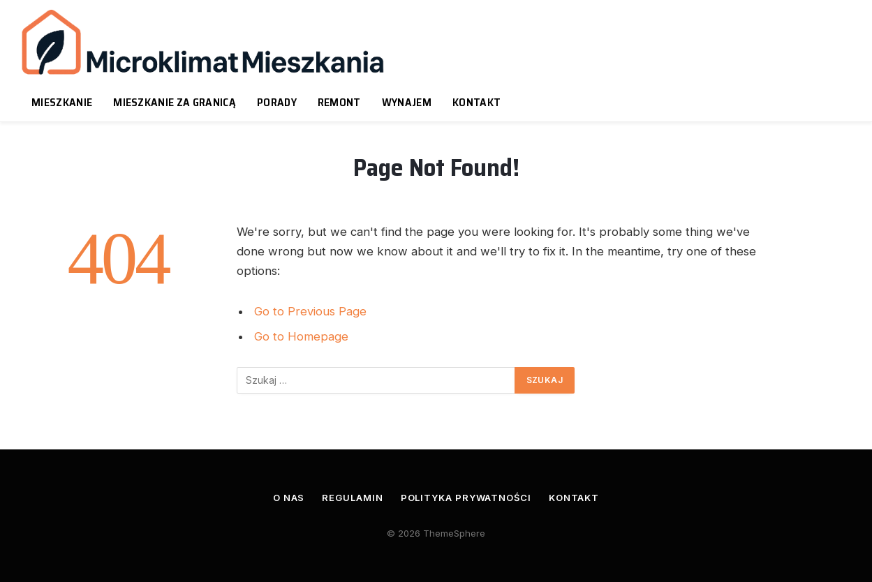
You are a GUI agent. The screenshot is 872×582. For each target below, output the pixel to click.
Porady (277, 102)
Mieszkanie (61, 102)
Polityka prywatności (466, 497)
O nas (289, 497)
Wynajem (406, 102)
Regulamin (352, 497)
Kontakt (476, 102)
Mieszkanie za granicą (174, 102)
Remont (339, 102)
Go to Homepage (301, 336)
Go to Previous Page (310, 311)
